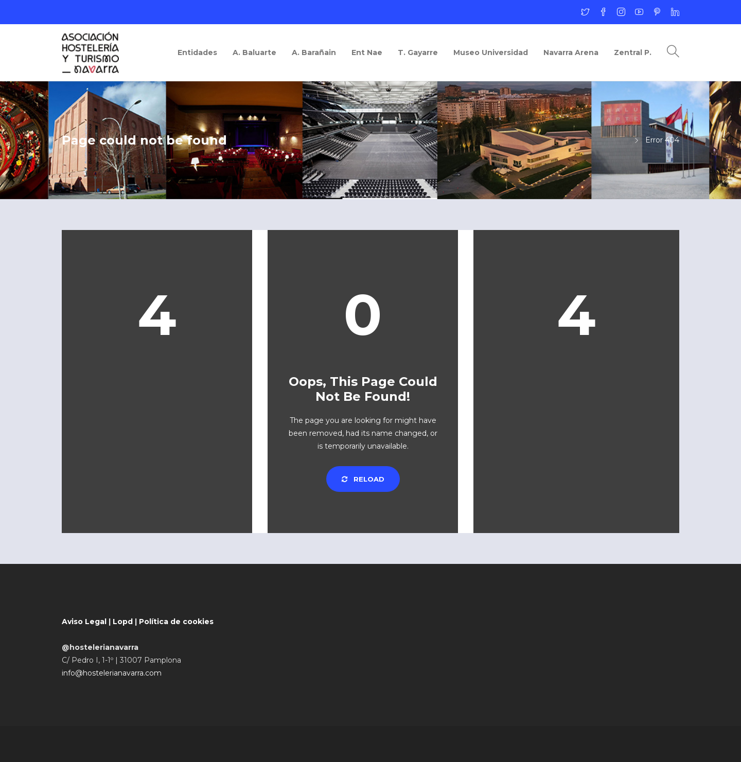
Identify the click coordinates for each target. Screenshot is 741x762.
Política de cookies (176, 621)
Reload (363, 479)
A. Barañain (314, 52)
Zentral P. (632, 52)
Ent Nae (366, 52)
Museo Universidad (490, 52)
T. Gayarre (418, 52)
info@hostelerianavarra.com (112, 673)
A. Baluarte (254, 52)
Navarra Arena (570, 52)
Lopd (123, 621)
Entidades (197, 52)
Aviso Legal (84, 621)
